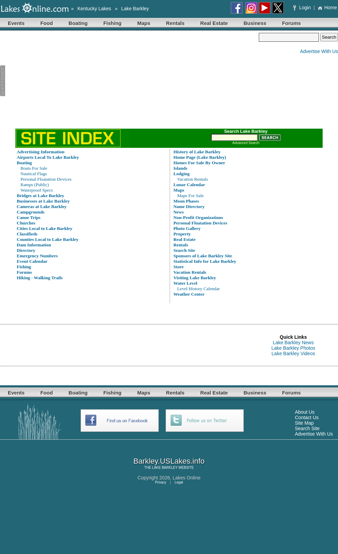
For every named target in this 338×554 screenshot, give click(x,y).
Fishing (112, 23)
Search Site (307, 428)
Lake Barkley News (293, 342)
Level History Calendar (198, 288)
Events (16, 23)
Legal (179, 482)
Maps (143, 23)
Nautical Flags (33, 173)
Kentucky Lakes (94, 8)
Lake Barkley (135, 8)
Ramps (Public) (34, 184)
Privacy (160, 482)
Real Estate (214, 23)
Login (302, 7)
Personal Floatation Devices (46, 179)
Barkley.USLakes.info (169, 461)
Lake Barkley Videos (293, 353)
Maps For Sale (190, 195)
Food (46, 23)
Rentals (175, 23)
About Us (305, 412)
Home (327, 7)
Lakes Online (187, 477)
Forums (291, 23)
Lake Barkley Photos (293, 348)
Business (254, 23)
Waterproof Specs (36, 190)
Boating (78, 23)
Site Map (304, 423)
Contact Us (307, 417)
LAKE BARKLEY (164, 467)
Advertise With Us (319, 51)
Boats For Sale (33, 168)
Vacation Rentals (192, 179)
